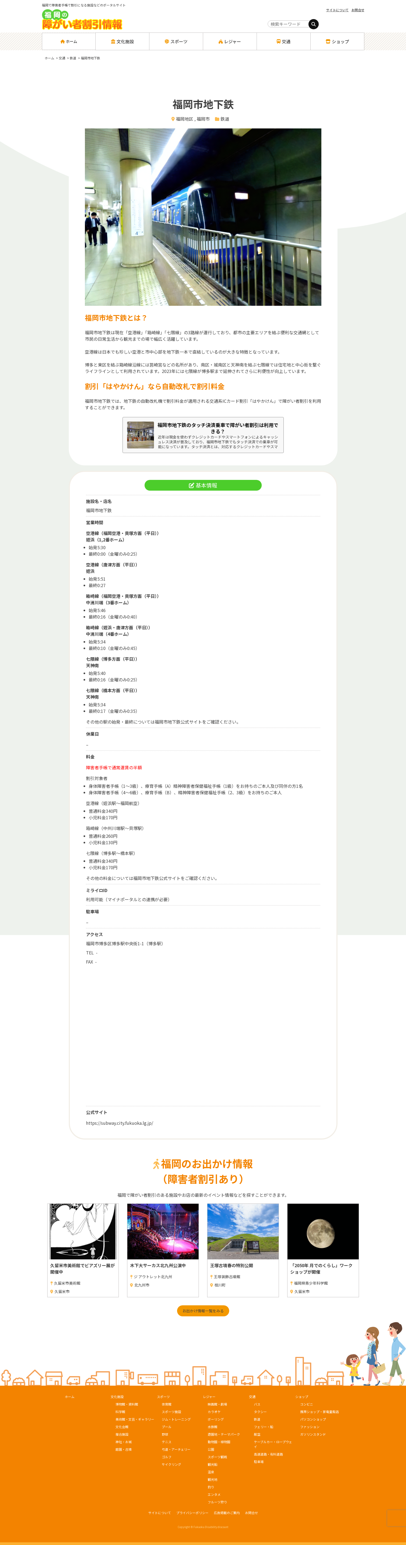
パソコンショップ (313, 1419)
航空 (257, 1434)
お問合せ (357, 10)
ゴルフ (166, 1456)
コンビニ (306, 1404)
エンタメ (214, 1494)
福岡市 (203, 119)
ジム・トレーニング (176, 1419)
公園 (211, 1449)
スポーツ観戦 (217, 1456)
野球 (165, 1434)
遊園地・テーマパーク (224, 1434)
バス (257, 1404)
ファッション (309, 1426)
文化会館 (122, 1426)
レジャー (209, 1396)
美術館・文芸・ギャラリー (135, 1419)
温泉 (211, 1471)
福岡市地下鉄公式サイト (178, 721)
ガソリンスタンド (313, 1434)
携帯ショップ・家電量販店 (319, 1411)
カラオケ (214, 1411)
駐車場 (259, 1461)
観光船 (212, 1464)
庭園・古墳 (124, 1449)
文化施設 (117, 1396)
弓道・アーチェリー (176, 1449)
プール (166, 1426)
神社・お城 (124, 1441)
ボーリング (216, 1419)
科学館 (120, 1411)
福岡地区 (184, 119)
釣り (211, 1487)
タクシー (260, 1411)
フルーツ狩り (217, 1502)
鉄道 (225, 119)
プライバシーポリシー (192, 1512)
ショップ (301, 1396)
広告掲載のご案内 (227, 1512)
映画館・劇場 (217, 1404)
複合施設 (122, 1434)
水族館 (212, 1426)
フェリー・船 (263, 1426)
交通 (252, 1396)
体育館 (166, 1404)
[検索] (313, 24)
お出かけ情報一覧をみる (203, 1310)
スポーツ (163, 1396)
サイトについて (337, 10)
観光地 (212, 1479)
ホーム (68, 41)
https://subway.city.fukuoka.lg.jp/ (119, 1123)
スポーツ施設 (171, 1411)
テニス (166, 1441)
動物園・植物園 (219, 1441)
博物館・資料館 (127, 1404)
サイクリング (171, 1464)
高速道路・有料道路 (268, 1454)
